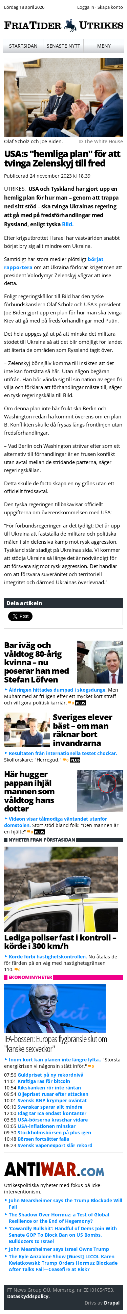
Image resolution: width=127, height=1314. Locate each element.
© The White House (101, 141)
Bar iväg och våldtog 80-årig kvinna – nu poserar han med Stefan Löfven (36, 662)
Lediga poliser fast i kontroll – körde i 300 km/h (60, 941)
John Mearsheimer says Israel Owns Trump (59, 1249)
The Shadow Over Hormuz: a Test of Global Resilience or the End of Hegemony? (59, 1217)
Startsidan (23, 46)
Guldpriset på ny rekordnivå (50, 1075)
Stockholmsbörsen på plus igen (54, 1132)
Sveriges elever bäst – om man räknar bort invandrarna (82, 729)
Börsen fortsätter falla (43, 1139)
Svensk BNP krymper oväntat (52, 1100)
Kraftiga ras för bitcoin (44, 1081)
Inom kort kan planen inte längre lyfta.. (55, 1059)
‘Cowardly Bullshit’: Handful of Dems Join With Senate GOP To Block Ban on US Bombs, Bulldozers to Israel (63, 1234)
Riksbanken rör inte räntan (49, 1087)
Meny (104, 46)
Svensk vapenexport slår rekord (55, 1145)
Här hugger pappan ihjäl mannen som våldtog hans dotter (29, 791)
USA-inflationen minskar (47, 1126)
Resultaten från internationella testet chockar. (63, 753)
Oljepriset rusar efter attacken (53, 1094)
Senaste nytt (63, 46)
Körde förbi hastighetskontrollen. (48, 956)
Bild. (67, 224)
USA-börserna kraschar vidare (53, 1119)
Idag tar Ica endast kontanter (52, 1113)
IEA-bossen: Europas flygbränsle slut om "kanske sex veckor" (55, 1043)
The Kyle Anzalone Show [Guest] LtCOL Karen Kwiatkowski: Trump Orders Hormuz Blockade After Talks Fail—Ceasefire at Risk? (63, 1262)
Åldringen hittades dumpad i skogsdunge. (58, 690)
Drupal (112, 1302)
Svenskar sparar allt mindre (50, 1107)
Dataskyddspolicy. (28, 1296)
